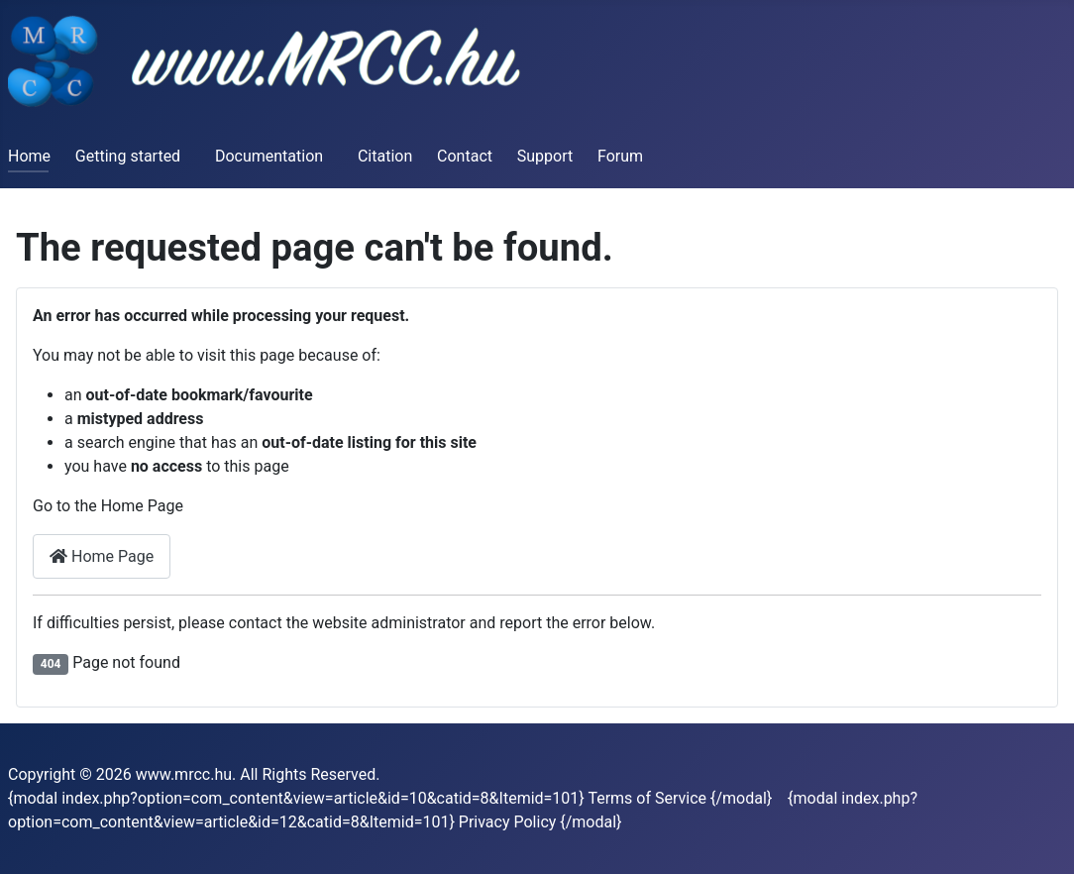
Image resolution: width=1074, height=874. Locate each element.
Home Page (102, 556)
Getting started (127, 156)
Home (29, 156)
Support (545, 156)
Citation (385, 156)
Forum (620, 156)
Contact (464, 156)
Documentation (269, 156)
